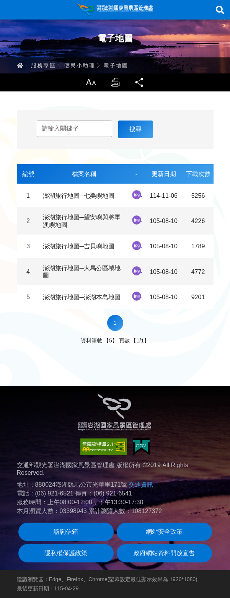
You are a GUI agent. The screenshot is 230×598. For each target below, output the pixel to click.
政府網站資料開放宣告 (164, 553)
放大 (91, 82)
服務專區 (43, 65)
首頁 (20, 65)
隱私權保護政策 (65, 553)
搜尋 (220, 10)
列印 (115, 82)
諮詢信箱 (66, 531)
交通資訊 (141, 484)
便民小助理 (79, 65)
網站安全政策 (164, 531)
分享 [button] (139, 82)
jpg (137, 195)
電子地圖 (116, 65)
